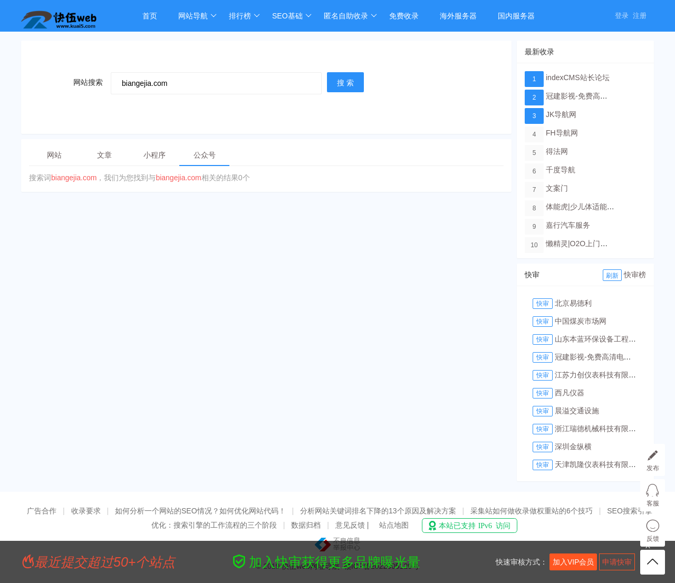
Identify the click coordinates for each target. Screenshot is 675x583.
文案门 (557, 188)
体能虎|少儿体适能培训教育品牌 (598, 206)
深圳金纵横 (573, 446)
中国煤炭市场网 (580, 321)
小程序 (154, 155)
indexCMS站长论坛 (578, 77)
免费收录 (404, 16)
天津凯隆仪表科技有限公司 (599, 464)
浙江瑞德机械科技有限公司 (599, 428)
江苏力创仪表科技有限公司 (599, 375)
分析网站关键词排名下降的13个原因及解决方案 (378, 511)
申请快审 (617, 562)
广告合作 (41, 511)
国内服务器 (516, 16)
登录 (622, 16)
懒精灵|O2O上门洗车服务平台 (595, 243)
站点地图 (394, 525)
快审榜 (635, 274)
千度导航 (560, 170)
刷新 (612, 275)
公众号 (205, 155)
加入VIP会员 (573, 562)
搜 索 (345, 83)
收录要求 (86, 511)
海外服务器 (458, 16)
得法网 (557, 151)
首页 (149, 16)
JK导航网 (561, 114)
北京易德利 (573, 303)
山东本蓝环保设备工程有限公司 (606, 339)
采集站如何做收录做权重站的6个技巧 (531, 511)
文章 (104, 155)
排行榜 (244, 16)
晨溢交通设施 (577, 410)
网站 (54, 155)
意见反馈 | (353, 525)
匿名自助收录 (350, 16)
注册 (640, 16)
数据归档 (306, 525)
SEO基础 (292, 16)
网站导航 (197, 16)
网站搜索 (88, 82)
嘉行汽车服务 (568, 225)
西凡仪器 (569, 392)
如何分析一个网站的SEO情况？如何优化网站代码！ (200, 511)
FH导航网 (562, 133)
